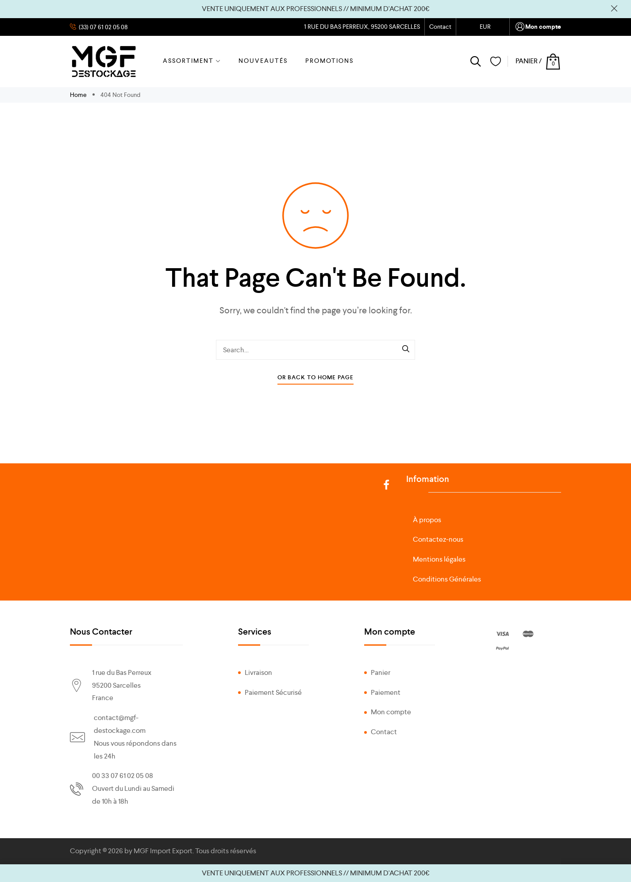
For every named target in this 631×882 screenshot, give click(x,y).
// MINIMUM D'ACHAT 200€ (386, 8)
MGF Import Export (163, 850)
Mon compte (537, 26)
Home (79, 95)
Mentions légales (439, 559)
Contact (440, 27)
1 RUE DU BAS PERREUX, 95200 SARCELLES (361, 27)
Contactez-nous (438, 539)
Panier (380, 672)
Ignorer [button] (614, 8)
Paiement (385, 692)
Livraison (258, 672)
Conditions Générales (447, 579)
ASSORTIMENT (192, 61)
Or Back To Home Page (315, 377)
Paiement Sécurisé (273, 692)
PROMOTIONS (329, 61)
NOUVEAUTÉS (263, 61)
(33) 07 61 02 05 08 (102, 27)
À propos (427, 519)
